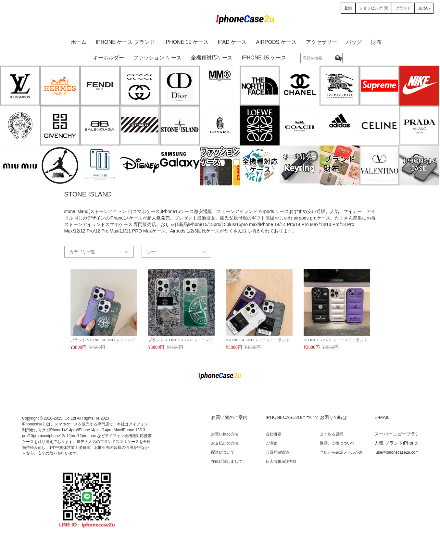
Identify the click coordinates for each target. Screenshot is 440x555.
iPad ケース (232, 42)
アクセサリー (321, 42)
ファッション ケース (157, 57)
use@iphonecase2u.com (397, 452)
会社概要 (273, 434)
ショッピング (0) (373, 8)
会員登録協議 (277, 452)
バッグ (354, 42)
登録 (348, 8)
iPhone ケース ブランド (125, 42)
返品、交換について (337, 443)
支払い (424, 8)
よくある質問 (331, 434)
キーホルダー (108, 57)
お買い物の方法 (224, 434)
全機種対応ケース (212, 57)
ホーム (78, 42)
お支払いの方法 (224, 443)
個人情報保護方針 (281, 461)
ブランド (403, 8)
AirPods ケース (276, 42)
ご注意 (271, 443)
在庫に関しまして (226, 461)
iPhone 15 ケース (186, 42)
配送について (222, 452)
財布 (376, 42)
